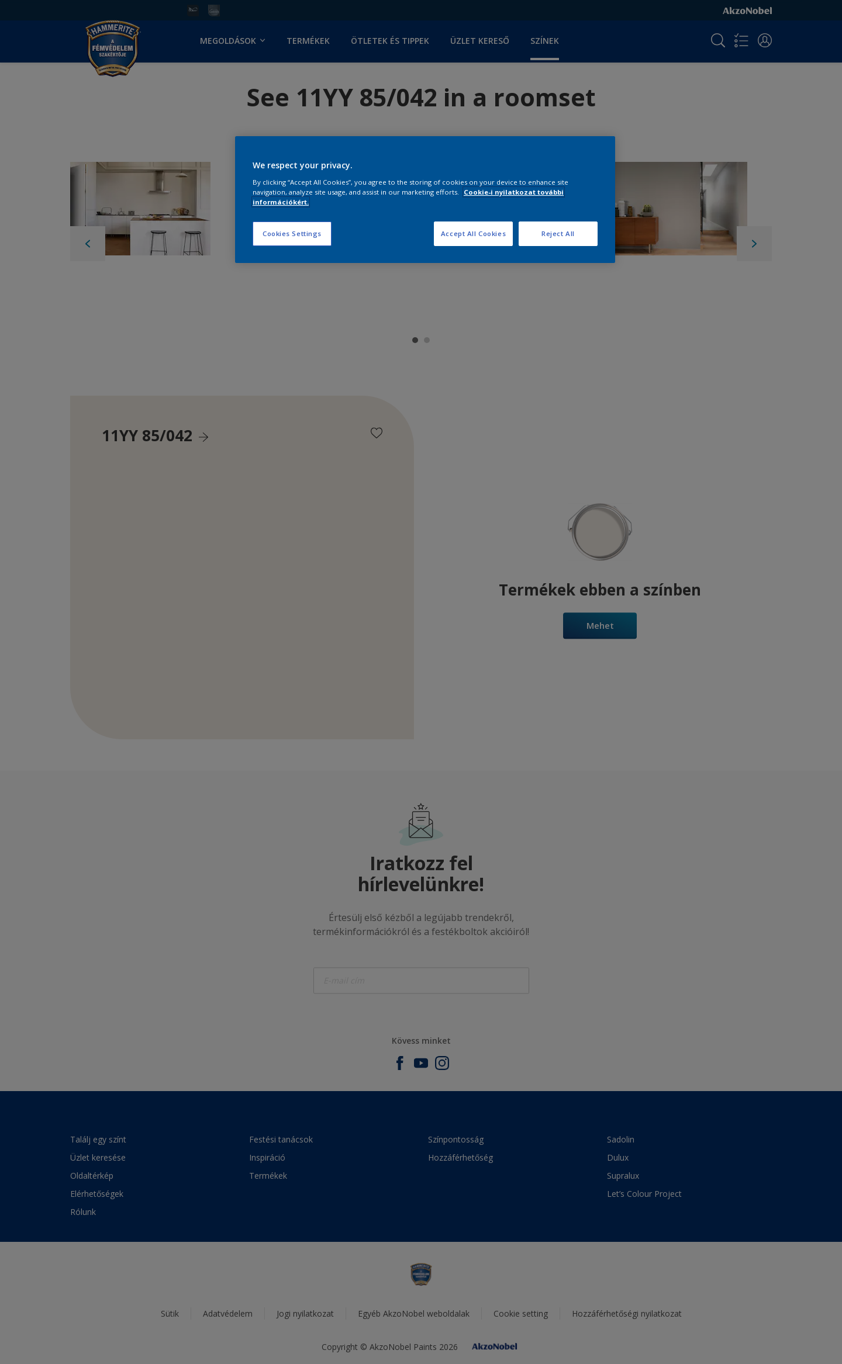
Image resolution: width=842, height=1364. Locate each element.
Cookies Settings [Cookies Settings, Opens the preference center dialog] (292, 233)
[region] (425, 199)
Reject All (558, 233)
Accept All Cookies (473, 233)
